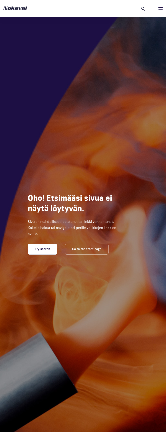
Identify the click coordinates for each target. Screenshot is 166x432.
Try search (42, 249)
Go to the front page (86, 249)
